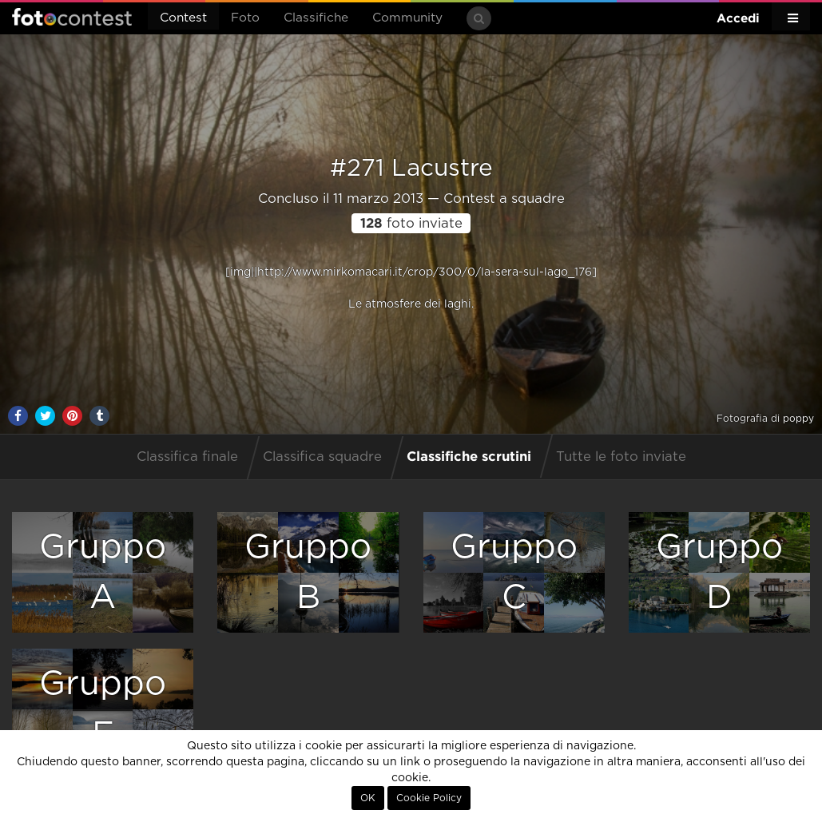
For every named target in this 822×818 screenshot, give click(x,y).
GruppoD (719, 572)
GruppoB (307, 572)
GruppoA (102, 572)
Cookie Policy (429, 798)
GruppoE (102, 709)
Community (407, 18)
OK (367, 798)
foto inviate (411, 223)
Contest (183, 18)
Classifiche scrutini (469, 455)
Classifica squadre (322, 457)
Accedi (738, 18)
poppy (798, 418)
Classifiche (316, 18)
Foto (245, 18)
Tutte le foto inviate (621, 457)
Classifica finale (187, 457)
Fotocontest (72, 17)
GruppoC (514, 572)
